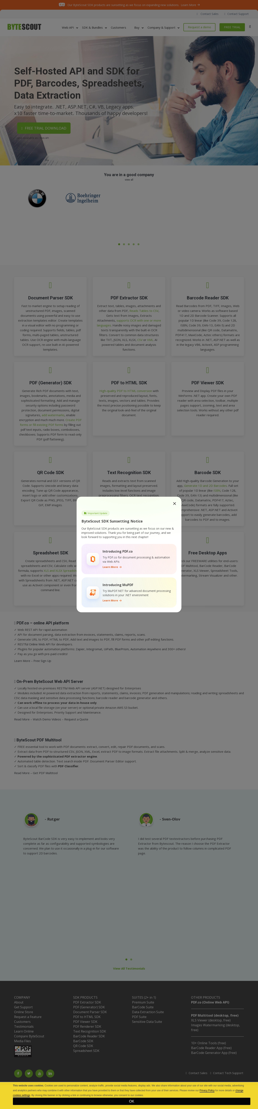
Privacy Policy (207, 1090)
